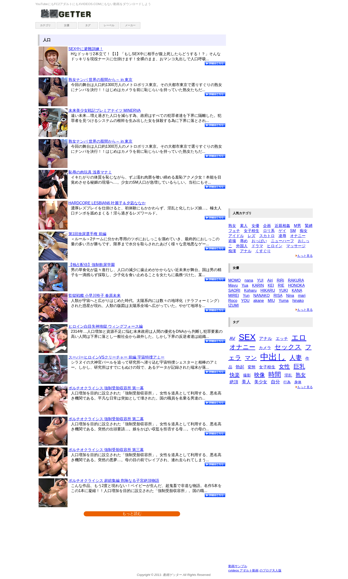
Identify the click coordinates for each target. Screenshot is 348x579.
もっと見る (304, 256)
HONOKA (296, 285)
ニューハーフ (282, 241)
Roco (232, 301)
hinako (298, 301)
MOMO (234, 280)
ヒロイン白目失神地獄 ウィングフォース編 (105, 326)
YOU (245, 301)
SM (293, 231)
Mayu (233, 285)
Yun (246, 295)
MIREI (233, 295)
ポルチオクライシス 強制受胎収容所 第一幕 (106, 388)
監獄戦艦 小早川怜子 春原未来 (94, 295)
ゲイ (282, 231)
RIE (281, 285)
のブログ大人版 (270, 570)
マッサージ (296, 246)
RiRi (280, 280)
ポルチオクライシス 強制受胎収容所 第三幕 (106, 450)
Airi (270, 280)
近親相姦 (282, 226)
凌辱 (282, 236)
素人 (244, 226)
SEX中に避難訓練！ (85, 49)
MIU (271, 301)
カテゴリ (45, 25)
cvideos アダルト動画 (243, 570)
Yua (245, 285)
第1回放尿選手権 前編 (87, 234)
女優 (66, 25)
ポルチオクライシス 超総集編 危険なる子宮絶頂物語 (113, 481)
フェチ (234, 231)
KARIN (258, 285)
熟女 (232, 226)
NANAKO (261, 295)
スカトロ (267, 236)
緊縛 (309, 226)
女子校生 (251, 231)
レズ (251, 236)
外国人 (242, 246)
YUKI (283, 290)
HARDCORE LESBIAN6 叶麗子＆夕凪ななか (107, 203)
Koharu (250, 290)
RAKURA (296, 280)
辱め (244, 241)
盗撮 (232, 241)
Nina (290, 295)
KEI (271, 285)
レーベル (109, 25)
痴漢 (232, 251)
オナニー (298, 236)
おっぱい (259, 241)
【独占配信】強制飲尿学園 (91, 265)
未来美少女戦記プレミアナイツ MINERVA (104, 110)
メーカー (130, 25)
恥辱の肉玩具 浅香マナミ (90, 172)
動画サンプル (237, 566)
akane (258, 301)
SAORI (234, 290)
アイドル (236, 236)
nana (249, 280)
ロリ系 (269, 231)
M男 (297, 226)
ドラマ (257, 246)
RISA (277, 295)
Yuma (283, 301)
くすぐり (263, 251)
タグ (87, 25)
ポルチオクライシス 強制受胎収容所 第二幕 (106, 419)
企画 (267, 226)
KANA (297, 290)
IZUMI (233, 305)
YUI (260, 280)
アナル (246, 251)
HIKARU (267, 290)
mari (302, 295)
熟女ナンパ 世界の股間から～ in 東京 (100, 80)
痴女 (303, 231)
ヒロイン (274, 246)
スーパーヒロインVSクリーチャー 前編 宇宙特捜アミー (116, 357)
